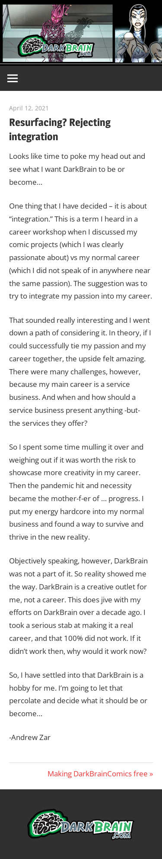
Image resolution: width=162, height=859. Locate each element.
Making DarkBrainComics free (98, 774)
